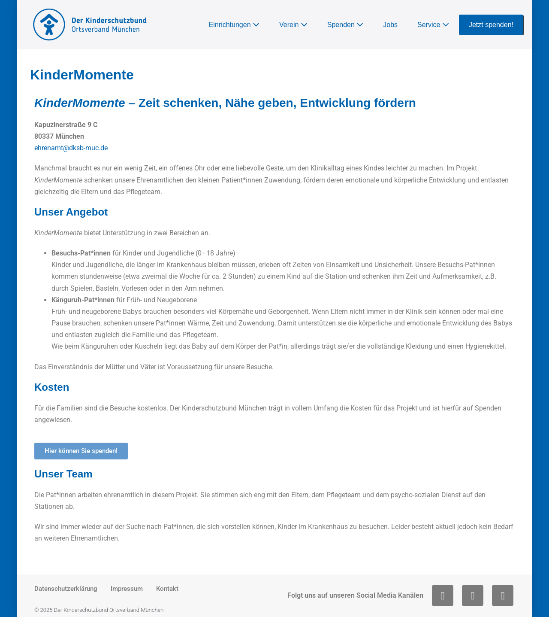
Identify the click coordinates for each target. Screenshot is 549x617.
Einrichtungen (234, 24)
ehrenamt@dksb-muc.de (71, 148)
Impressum (127, 589)
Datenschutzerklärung (65, 589)
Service (433, 24)
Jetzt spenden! (491, 24)
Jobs (390, 24)
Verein (293, 24)
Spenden (345, 24)
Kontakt (167, 589)
